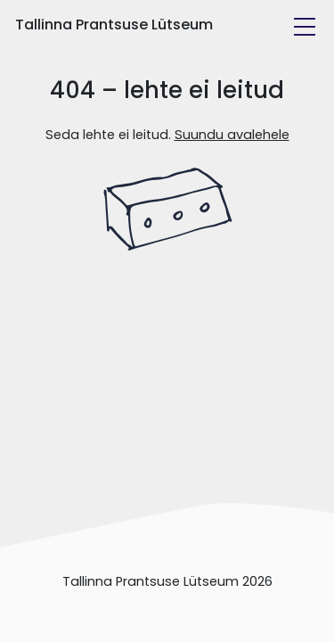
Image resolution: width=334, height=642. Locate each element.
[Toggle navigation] (304, 27)
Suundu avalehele (232, 135)
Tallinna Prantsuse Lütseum (114, 24)
